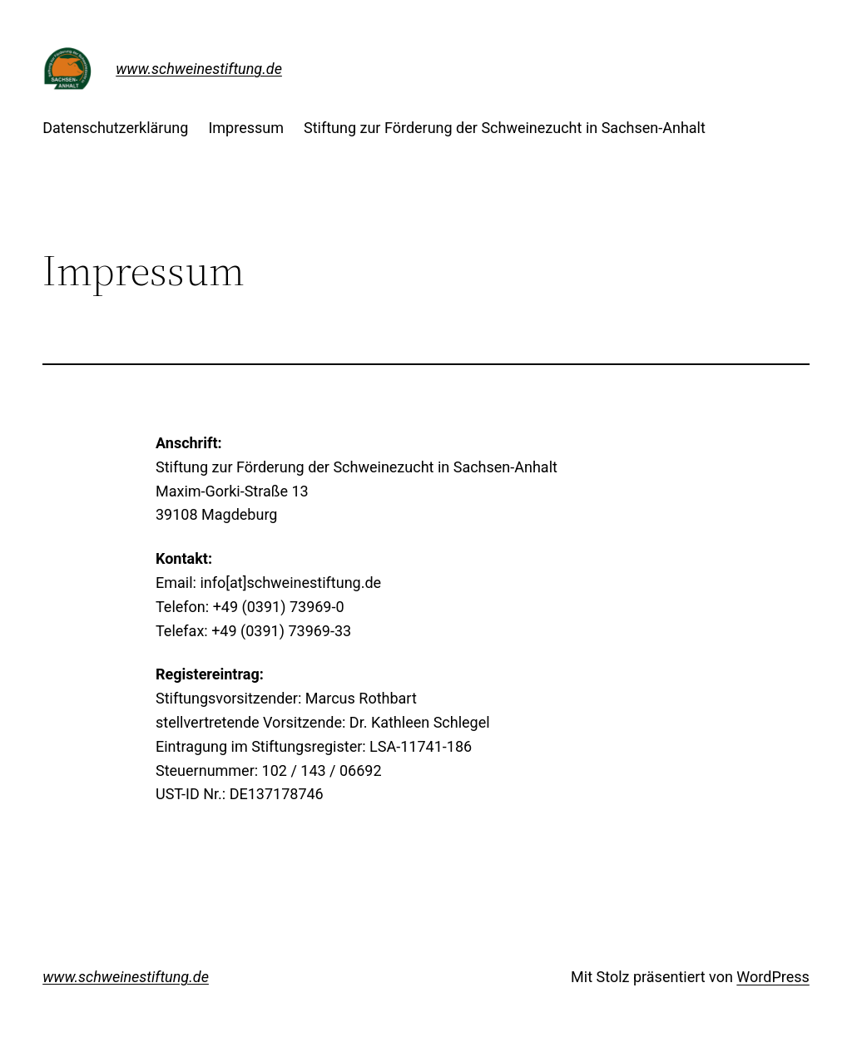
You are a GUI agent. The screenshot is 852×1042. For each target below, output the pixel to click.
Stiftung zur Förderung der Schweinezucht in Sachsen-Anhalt (505, 127)
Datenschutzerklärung (115, 127)
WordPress (772, 976)
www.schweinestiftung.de (199, 68)
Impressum (246, 127)
